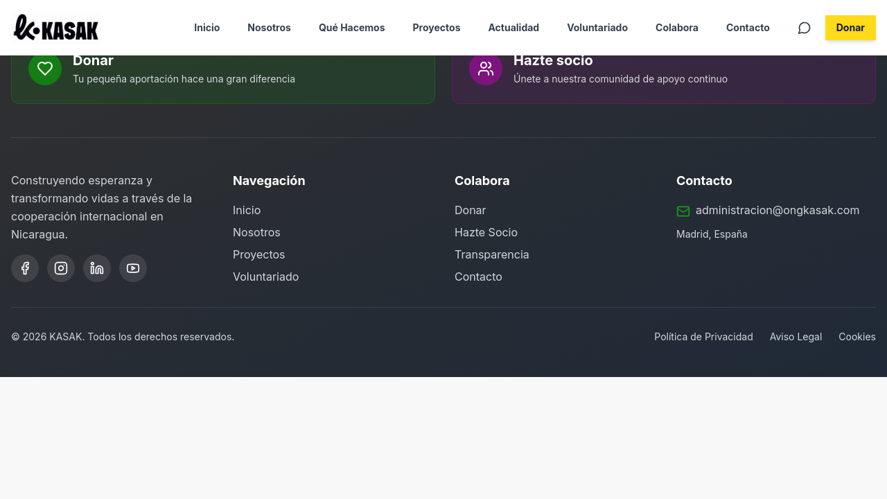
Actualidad (513, 27)
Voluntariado (597, 27)
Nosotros (269, 27)
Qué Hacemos (352, 27)
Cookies (857, 336)
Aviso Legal (796, 336)
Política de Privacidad (703, 336)
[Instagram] (61, 268)
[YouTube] (133, 268)
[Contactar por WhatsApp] (804, 27)
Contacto (748, 27)
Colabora (677, 27)
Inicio (207, 27)
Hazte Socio (486, 232)
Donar (850, 27)
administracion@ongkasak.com (777, 210)
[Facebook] (25, 268)
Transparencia (492, 254)
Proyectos (437, 27)
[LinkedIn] (97, 268)
